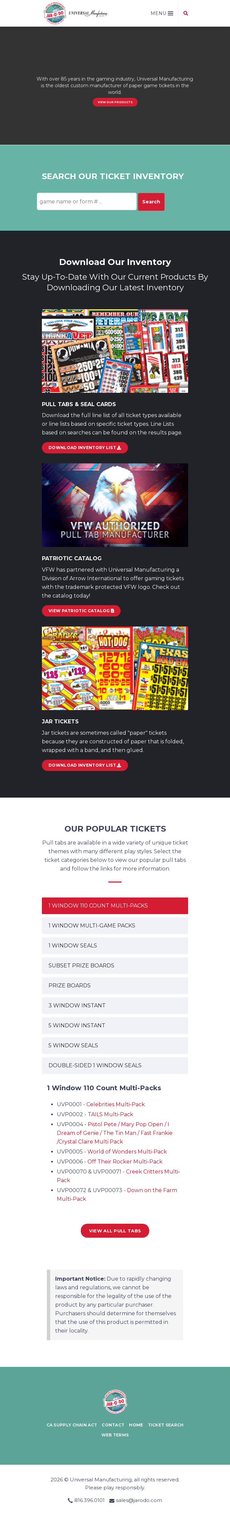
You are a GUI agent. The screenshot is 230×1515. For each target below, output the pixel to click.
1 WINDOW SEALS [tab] (73, 945)
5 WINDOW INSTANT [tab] (77, 1025)
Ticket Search (166, 1424)
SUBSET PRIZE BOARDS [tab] (81, 965)
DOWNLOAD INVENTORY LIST (85, 447)
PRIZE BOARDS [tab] (70, 985)
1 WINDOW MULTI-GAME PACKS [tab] (92, 925)
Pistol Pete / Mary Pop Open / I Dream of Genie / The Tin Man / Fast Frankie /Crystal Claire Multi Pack (114, 1133)
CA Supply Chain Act (72, 1424)
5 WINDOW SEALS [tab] (73, 1045)
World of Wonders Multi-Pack (127, 1151)
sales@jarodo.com (139, 1500)
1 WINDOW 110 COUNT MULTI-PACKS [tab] (98, 905)
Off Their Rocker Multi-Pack (125, 1161)
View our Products (115, 102)
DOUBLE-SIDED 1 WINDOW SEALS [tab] (95, 1065)
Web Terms (115, 1434)
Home (136, 1424)
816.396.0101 (89, 1500)
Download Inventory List (85, 765)
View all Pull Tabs (115, 1230)
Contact (113, 1424)
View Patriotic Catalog (81, 610)
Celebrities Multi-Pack (115, 1104)
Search (151, 202)
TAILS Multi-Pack (110, 1114)
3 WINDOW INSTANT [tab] (77, 1005)
